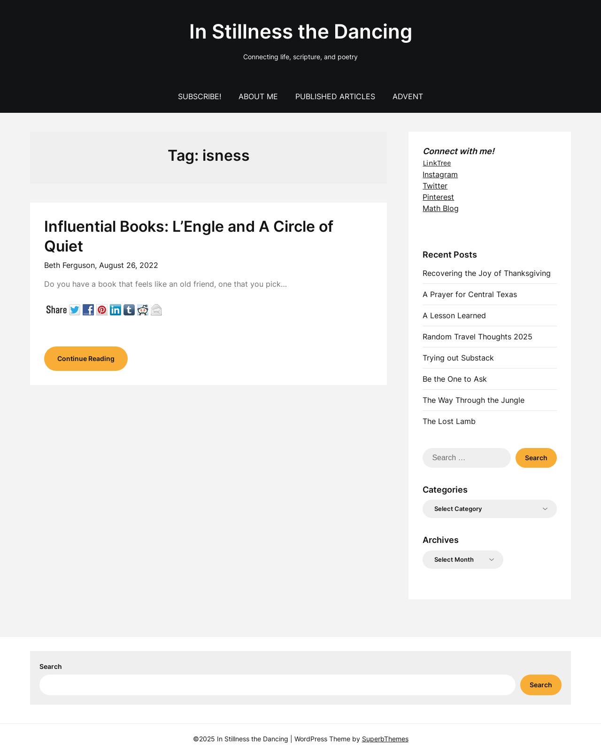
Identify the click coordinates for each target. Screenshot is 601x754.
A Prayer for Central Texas (470, 294)
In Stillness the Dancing (300, 31)
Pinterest (438, 197)
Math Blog (441, 208)
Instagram (440, 174)
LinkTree (437, 162)
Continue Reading (86, 358)
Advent (408, 96)
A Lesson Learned (454, 315)
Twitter (435, 185)
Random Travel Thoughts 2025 (477, 336)
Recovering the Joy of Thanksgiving (487, 273)
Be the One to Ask (455, 379)
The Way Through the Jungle (473, 400)
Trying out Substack (458, 357)
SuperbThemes (385, 739)
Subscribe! (199, 96)
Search (50, 666)
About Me (258, 96)
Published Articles (335, 96)
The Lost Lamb (449, 421)
